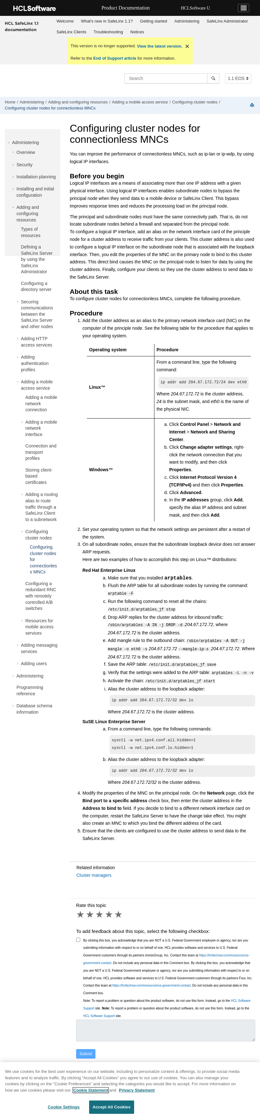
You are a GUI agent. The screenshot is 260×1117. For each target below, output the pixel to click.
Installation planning (36, 176)
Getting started (153, 21)
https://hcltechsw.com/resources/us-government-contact (151, 983)
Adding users (34, 663)
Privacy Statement (137, 1091)
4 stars (109, 912)
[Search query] (171, 78)
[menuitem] (65, 21)
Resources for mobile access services (39, 627)
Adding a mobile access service (140, 102)
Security (24, 164)
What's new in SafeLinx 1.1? (107, 21)
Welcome (65, 21)
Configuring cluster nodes (195, 102)
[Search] (213, 78)
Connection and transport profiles (40, 452)
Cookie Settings (64, 1109)
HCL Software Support (99, 1014)
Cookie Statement (90, 1091)
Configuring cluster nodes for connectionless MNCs (50, 108)
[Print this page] (253, 105)
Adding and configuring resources (78, 102)
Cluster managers (94, 873)
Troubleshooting (108, 32)
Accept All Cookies (112, 1109)
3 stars (100, 912)
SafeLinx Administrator (227, 21)
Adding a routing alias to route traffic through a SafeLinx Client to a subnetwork (41, 507)
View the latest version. (159, 46)
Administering (186, 21)
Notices (137, 32)
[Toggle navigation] (243, 8)
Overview (25, 152)
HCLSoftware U (195, 8)
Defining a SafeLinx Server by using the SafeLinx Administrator (37, 259)
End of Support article (114, 58)
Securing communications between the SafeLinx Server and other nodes (37, 314)
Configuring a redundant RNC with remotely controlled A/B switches (40, 596)
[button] (9, 142)
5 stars (119, 912)
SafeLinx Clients (71, 32)
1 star (81, 912)
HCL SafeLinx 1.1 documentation (21, 26)
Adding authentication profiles (35, 363)
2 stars (90, 912)
